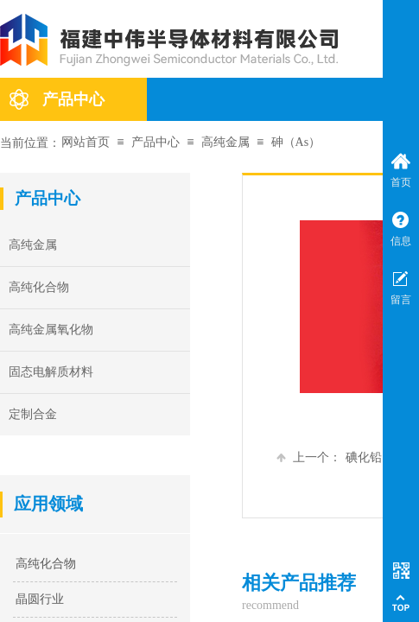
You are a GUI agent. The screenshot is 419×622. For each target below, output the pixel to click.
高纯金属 (225, 142)
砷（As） (296, 142)
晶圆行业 (40, 599)
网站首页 (85, 142)
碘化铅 (329, 457)
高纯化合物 (46, 563)
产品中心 (73, 99)
